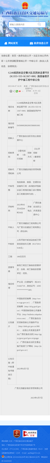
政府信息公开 (24, 56)
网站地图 (5, 441)
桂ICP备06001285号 (33, 457)
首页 (14, 56)
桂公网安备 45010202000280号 (13, 457)
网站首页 (13, 43)
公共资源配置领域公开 (16, 61)
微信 (17, 91)
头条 (20, 91)
